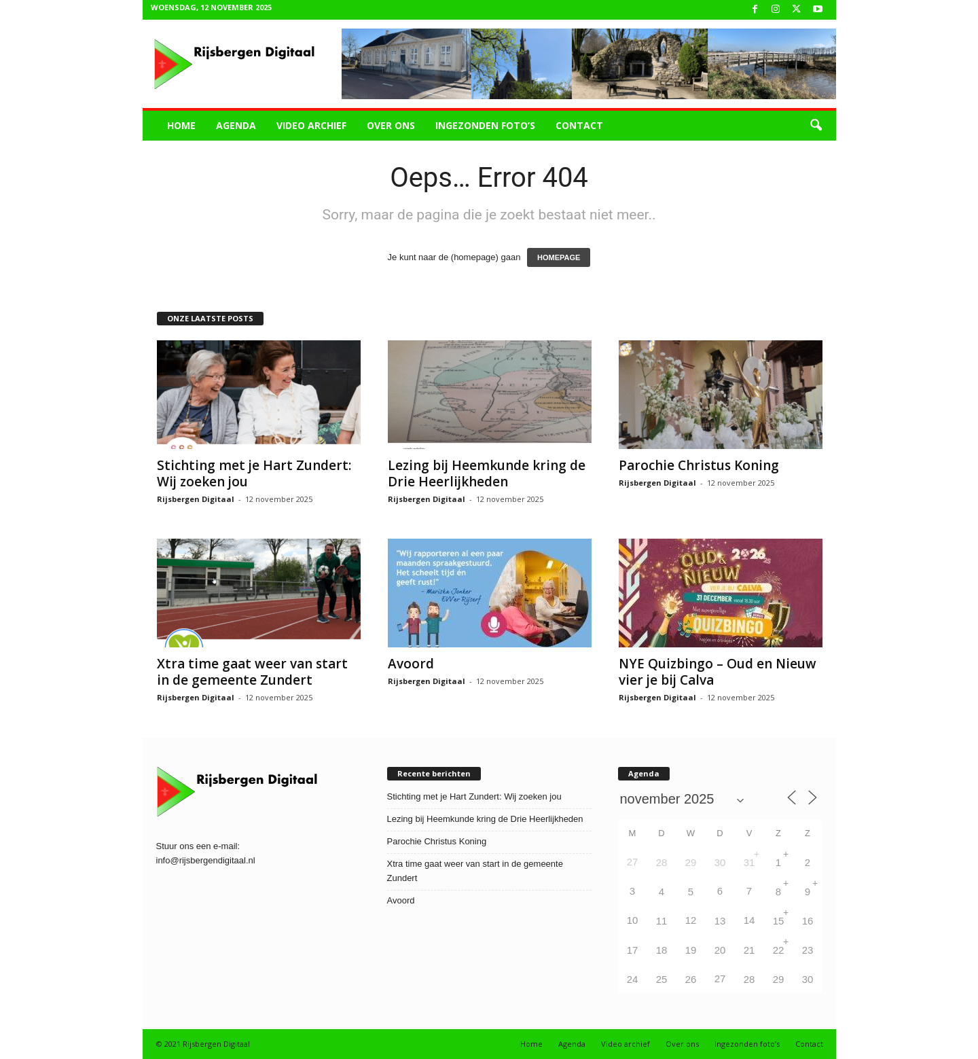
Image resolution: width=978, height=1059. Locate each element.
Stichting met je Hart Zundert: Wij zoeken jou (254, 473)
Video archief (311, 125)
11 (662, 921)
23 (808, 950)
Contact (579, 125)
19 (691, 950)
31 (749, 862)
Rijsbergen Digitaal (195, 499)
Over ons (391, 125)
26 (691, 979)
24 (632, 979)
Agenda (236, 125)
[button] (816, 126)
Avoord (411, 663)
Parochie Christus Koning (699, 465)
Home (181, 125)
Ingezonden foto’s (485, 125)
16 (808, 921)
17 (632, 950)
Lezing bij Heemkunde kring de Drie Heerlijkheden (486, 473)
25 (662, 979)
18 (662, 950)
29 (691, 862)
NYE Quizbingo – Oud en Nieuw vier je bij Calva (717, 672)
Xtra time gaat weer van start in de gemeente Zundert (252, 672)
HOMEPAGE (558, 257)
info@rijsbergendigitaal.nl (205, 860)
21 (749, 950)
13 (720, 921)
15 (778, 921)
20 (720, 950)
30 (720, 862)
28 (662, 862)
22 (778, 950)
